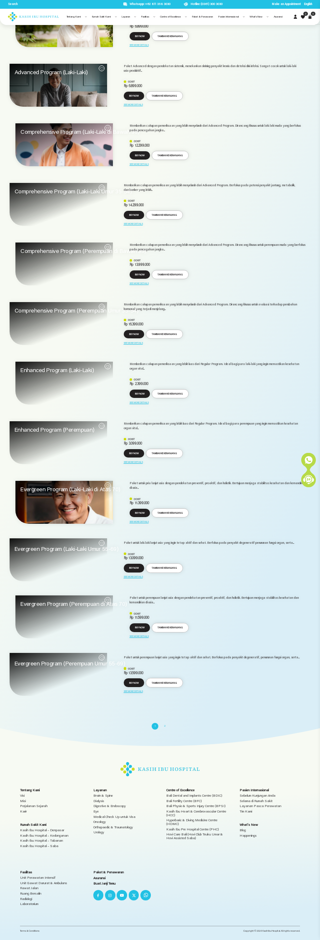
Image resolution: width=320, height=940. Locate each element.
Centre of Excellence (180, 790)
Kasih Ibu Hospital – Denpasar (42, 830)
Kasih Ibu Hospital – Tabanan (41, 840)
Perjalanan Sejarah (34, 806)
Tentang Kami (30, 790)
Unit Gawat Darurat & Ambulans (43, 883)
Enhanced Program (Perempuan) (55, 429)
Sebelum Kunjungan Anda (257, 796)
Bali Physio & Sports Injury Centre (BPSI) (195, 806)
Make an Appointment (286, 4)
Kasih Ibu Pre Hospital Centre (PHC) (192, 829)
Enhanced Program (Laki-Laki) (57, 370)
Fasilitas (26, 872)
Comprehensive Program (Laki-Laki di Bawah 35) (80, 131)
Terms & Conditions (30, 930)
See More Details (139, 45)
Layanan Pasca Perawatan (260, 806)
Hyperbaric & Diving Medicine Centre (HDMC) (192, 822)
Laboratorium (29, 904)
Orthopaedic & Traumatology (113, 827)
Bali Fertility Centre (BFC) (184, 801)
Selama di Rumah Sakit (256, 801)
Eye (96, 811)
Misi (23, 801)
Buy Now (140, 36)
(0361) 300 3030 (211, 4)
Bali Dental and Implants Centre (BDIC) (194, 796)
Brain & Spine (103, 796)
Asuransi (99, 878)
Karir (23, 811)
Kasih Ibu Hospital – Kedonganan (44, 836)
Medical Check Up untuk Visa (114, 817)
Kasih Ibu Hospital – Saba (39, 846)
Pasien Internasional (254, 790)
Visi (22, 796)
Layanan (100, 790)
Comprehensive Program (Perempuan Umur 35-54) (76, 310)
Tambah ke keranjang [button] (170, 36)
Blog (243, 830)
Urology (98, 832)
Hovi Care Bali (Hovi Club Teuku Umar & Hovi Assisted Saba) (194, 836)
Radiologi (26, 899)
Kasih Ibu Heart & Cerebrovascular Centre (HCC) (196, 813)
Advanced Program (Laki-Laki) (51, 72)
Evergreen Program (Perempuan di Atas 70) (73, 604)
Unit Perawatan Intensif (37, 878)
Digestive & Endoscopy (109, 806)
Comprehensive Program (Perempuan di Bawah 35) (83, 251)
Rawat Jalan (29, 888)
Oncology (99, 822)
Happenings (248, 836)
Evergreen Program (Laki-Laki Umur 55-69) (67, 548)
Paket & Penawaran (108, 872)
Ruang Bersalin (30, 893)
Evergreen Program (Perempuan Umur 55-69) (70, 663)
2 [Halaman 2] (164, 726)
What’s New (249, 824)
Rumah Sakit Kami (33, 824)
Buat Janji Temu (104, 883)
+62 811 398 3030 (157, 4)
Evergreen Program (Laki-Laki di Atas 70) (70, 489)
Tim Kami (246, 811)
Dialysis (98, 801)
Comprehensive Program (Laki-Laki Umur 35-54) (73, 191)
